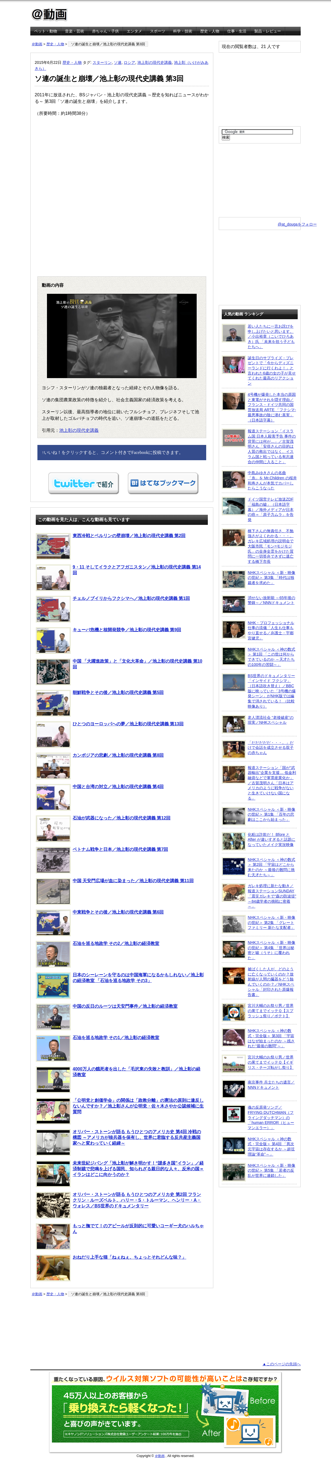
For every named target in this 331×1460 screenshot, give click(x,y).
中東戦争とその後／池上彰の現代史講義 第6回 (100, 922)
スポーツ (157, 31)
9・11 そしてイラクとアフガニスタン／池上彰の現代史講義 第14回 (118, 577)
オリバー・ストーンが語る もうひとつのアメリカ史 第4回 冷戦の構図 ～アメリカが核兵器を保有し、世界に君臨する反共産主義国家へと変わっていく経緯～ (118, 1142)
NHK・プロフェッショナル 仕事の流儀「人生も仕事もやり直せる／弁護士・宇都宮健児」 (258, 630)
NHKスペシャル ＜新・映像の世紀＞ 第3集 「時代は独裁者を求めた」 (258, 579)
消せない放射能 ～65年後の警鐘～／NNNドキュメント (258, 604)
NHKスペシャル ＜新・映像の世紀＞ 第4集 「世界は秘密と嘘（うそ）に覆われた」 (258, 950)
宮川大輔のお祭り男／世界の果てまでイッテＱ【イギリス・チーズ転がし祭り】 (258, 1064)
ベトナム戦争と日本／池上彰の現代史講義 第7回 (102, 860)
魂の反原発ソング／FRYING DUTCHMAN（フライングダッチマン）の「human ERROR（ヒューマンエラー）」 (258, 1117)
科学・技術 (182, 31)
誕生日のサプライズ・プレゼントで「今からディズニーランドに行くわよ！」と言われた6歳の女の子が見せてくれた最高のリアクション (259, 370)
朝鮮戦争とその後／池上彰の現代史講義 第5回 (100, 703)
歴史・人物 (209, 31)
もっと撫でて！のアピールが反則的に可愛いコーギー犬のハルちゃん (120, 1236)
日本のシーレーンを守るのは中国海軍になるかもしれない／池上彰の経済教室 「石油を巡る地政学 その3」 (120, 985)
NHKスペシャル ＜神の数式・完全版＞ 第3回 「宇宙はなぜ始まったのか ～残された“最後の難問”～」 (258, 1038)
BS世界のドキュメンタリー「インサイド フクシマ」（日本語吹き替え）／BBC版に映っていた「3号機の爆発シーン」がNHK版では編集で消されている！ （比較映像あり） (259, 690)
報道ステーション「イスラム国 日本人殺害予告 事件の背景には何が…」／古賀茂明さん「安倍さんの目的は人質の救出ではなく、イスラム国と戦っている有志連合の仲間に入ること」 (259, 446)
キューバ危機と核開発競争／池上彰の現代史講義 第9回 (108, 640)
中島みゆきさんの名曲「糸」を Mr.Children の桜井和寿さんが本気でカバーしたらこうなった (259, 480)
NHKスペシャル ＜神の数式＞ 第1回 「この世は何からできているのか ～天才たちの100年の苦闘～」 (258, 657)
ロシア (129, 62)
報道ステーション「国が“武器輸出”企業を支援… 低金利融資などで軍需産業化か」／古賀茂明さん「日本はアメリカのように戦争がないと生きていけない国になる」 (259, 782)
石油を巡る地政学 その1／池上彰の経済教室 (97, 1048)
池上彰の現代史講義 (154, 62)
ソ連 (118, 62)
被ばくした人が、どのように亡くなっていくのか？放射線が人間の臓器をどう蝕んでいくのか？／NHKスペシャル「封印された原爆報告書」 (258, 982)
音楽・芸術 (74, 31)
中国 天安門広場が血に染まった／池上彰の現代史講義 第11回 (115, 891)
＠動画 (37, 44)
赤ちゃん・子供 (105, 31)
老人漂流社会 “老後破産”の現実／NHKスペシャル (258, 724)
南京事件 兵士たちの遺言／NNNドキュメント (258, 1089)
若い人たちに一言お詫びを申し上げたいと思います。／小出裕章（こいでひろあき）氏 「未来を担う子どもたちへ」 (258, 336)
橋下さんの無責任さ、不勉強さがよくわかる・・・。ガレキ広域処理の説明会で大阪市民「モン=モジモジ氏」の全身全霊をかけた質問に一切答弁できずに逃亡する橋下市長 (258, 546)
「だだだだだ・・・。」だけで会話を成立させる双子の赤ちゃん (258, 749)
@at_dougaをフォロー (297, 224)
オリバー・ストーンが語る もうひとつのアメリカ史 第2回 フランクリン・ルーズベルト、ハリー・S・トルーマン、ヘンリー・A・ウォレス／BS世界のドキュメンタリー (118, 1205)
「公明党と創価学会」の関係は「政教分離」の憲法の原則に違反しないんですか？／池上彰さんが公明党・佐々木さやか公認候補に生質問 (120, 1111)
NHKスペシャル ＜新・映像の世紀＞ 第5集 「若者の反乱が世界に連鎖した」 (258, 1172)
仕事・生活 (236, 31)
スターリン (102, 62)
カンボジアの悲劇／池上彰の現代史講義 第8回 (100, 766)
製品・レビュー (267, 31)
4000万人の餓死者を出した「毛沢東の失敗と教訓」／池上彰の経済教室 (118, 1079)
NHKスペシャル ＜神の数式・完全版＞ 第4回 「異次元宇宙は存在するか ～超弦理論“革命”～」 (258, 1146)
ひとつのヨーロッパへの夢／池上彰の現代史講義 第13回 (110, 734)
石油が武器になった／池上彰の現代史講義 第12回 (103, 828)
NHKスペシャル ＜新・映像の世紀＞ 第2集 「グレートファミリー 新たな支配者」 (258, 924)
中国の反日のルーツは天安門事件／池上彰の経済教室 (107, 1017)
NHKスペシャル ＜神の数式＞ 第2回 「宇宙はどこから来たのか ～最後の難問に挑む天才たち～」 (258, 867)
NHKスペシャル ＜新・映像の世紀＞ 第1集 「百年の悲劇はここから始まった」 (258, 816)
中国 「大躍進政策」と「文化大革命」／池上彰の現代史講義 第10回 (119, 672)
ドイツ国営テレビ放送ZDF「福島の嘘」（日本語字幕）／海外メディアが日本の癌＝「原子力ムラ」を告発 (258, 509)
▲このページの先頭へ (281, 1364)
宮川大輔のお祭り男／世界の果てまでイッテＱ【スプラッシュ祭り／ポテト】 (258, 1012)
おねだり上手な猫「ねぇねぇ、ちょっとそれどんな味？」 (111, 1268)
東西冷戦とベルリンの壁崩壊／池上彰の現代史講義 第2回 (110, 546)
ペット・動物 (45, 31)
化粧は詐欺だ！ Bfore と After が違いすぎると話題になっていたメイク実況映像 (258, 841)
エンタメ (134, 31)
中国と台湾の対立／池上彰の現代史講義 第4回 (100, 797)
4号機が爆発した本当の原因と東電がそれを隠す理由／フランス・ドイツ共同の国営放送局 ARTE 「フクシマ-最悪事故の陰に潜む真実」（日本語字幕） (259, 407)
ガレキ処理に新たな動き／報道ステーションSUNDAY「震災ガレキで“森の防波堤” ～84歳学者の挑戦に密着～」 (259, 895)
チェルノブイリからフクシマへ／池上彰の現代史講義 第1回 (113, 609)
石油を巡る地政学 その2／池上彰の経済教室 (97, 954)
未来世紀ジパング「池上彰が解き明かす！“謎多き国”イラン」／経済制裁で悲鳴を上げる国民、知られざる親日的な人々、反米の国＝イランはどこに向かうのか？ (120, 1173)
